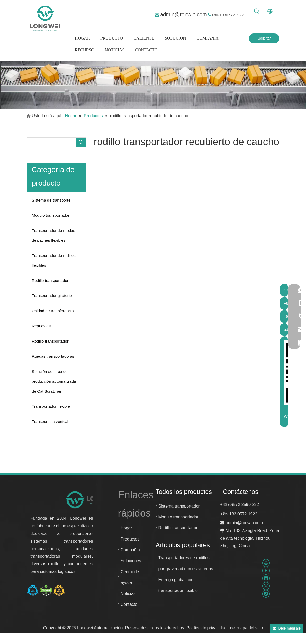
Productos (129, 539)
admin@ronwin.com (184, 14)
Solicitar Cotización (264, 39)
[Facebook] (266, 570)
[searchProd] (51, 142)
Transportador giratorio (52, 295)
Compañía (130, 550)
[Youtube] (266, 563)
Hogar (126, 528)
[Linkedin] (266, 578)
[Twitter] (266, 586)
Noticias (127, 593)
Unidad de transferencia (53, 311)
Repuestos (41, 326)
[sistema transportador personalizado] (153, 85)
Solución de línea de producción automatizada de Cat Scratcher (54, 381)
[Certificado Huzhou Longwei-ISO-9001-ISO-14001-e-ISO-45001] (46, 590)
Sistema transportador (179, 506)
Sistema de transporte (51, 200)
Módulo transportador (51, 215)
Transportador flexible (51, 406)
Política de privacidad (207, 628)
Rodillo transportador (50, 280)
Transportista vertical (50, 421)
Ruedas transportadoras (53, 356)
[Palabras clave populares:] (256, 11)
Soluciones (130, 560)
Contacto (128, 604)
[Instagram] (266, 593)
